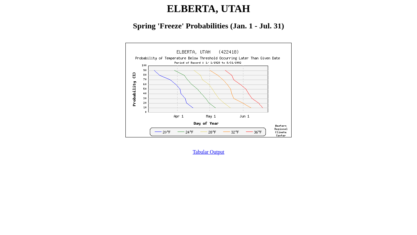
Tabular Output (208, 152)
